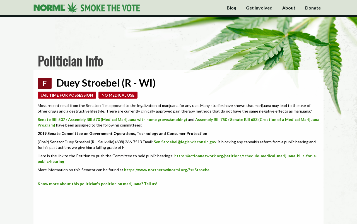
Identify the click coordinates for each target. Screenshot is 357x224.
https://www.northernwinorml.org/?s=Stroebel (167, 169)
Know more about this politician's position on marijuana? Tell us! (97, 183)
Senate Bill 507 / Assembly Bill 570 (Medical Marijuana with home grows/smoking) (112, 119)
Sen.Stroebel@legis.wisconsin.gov (185, 141)
